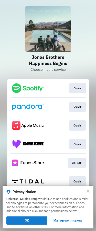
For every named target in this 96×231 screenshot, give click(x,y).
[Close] (88, 191)
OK (27, 220)
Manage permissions (68, 220)
